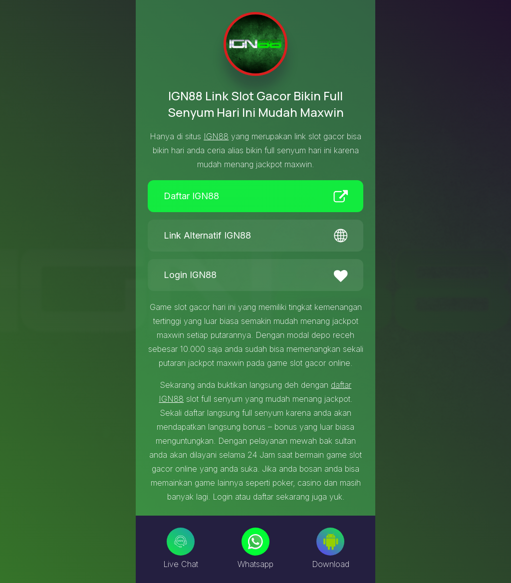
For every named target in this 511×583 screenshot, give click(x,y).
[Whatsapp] (255, 542)
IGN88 (216, 136)
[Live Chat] (181, 542)
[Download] (330, 542)
